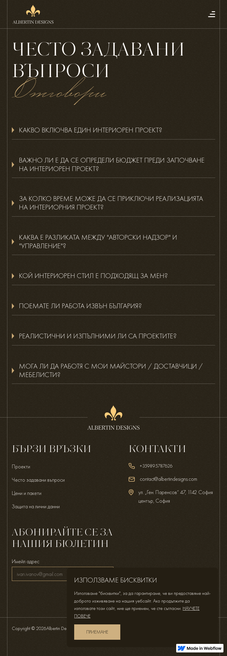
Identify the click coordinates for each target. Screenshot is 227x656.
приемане (97, 632)
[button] (113, 130)
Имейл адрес (25, 561)
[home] (33, 14)
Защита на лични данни (36, 506)
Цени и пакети (26, 493)
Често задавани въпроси (38, 479)
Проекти (21, 466)
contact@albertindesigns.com (168, 478)
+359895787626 (156, 466)
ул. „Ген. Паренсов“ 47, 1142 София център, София (175, 496)
